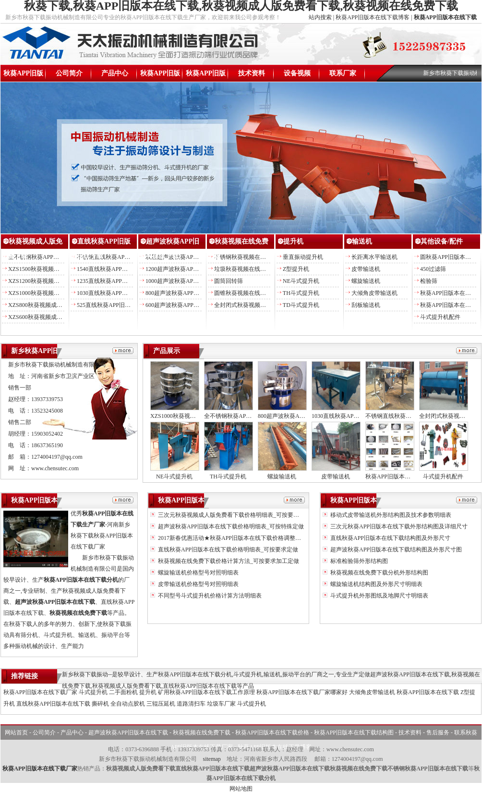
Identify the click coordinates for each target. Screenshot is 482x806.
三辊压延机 (160, 703)
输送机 (362, 241)
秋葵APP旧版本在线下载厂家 (40, 692)
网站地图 (241, 788)
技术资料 (251, 73)
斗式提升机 (93, 692)
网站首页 (16, 732)
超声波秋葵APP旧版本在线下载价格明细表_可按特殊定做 (230, 526)
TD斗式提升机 (301, 305)
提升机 (293, 241)
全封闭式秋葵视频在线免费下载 (254, 305)
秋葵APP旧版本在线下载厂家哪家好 (302, 692)
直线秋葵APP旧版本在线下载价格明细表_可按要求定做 (227, 549)
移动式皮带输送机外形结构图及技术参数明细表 (390, 515)
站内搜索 (320, 17)
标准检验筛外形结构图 (358, 561)
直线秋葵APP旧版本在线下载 (53, 703)
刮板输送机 (365, 305)
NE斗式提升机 (301, 281)
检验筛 (428, 281)
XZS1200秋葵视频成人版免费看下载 (54, 281)
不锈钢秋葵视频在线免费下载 (251, 257)
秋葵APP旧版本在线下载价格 (160, 76)
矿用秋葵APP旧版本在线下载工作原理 (206, 692)
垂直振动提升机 (303, 257)
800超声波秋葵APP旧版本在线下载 (189, 293)
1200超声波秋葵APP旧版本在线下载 (191, 269)
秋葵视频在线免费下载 (201, 732)
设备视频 (297, 73)
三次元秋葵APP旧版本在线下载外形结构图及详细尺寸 (398, 526)
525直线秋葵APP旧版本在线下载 (118, 305)
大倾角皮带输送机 (374, 293)
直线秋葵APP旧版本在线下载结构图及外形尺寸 (389, 538)
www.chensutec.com (55, 468)
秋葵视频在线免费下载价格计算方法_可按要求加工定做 (228, 561)
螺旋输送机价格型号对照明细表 (198, 572)
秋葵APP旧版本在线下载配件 (402, 476)
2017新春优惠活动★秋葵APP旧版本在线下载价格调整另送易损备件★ (246, 538)
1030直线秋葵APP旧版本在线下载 (119, 293)
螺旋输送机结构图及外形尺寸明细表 (375, 584)
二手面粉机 (123, 692)
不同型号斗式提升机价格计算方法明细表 (209, 595)
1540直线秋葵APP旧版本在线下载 (119, 269)
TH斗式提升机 (301, 293)
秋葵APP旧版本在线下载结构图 (206, 76)
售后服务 (437, 732)
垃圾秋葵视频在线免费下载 (248, 269)
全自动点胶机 (127, 703)
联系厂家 (342, 73)
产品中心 (114, 73)
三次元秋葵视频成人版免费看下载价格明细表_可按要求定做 (234, 515)
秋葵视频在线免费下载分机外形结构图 (378, 572)
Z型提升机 (296, 269)
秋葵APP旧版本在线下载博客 (373, 17)
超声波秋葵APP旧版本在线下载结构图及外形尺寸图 (395, 549)
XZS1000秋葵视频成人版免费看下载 (54, 293)
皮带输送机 (365, 269)
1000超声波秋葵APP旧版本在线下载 (191, 281)
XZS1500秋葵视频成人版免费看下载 (54, 269)
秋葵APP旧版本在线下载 (23, 76)
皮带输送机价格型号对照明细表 (198, 584)
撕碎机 (100, 703)
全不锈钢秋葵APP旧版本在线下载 (51, 257)
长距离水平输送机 (374, 257)
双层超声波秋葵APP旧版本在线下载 (191, 257)
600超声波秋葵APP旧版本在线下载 (189, 305)
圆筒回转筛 (228, 281)
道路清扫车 (191, 703)
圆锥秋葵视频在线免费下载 (248, 293)
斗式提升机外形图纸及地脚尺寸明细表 (378, 595)
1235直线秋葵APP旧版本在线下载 (119, 281)
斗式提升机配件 (440, 317)
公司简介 (69, 73)
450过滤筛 (433, 269)
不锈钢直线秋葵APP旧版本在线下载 (122, 257)
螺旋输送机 (365, 281)
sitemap (211, 759)
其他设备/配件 (442, 241)
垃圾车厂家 (221, 703)
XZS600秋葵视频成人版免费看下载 (52, 317)
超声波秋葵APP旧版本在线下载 (128, 732)
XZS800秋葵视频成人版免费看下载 (52, 305)
